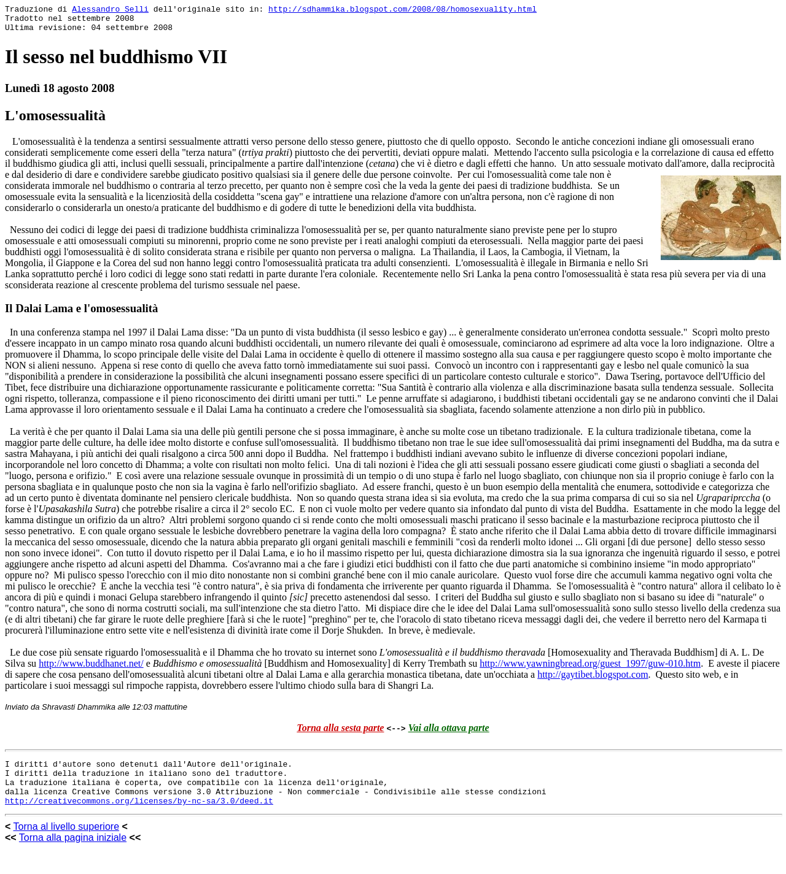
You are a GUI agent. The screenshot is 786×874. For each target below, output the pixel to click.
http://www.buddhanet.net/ (91, 669)
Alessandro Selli (110, 10)
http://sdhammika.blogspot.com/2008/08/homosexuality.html (402, 10)
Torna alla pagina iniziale (72, 852)
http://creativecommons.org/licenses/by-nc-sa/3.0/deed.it (139, 815)
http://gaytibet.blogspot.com (592, 680)
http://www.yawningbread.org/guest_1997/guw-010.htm (590, 669)
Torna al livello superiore (67, 841)
